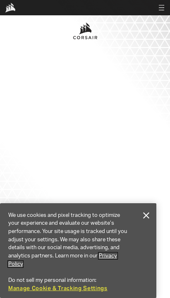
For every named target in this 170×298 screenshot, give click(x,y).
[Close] (146, 216)
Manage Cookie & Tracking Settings (58, 288)
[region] (78, 250)
